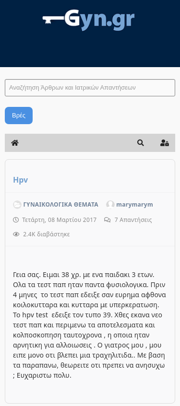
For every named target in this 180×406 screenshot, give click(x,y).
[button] (140, 143)
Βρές (18, 115)
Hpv (20, 179)
